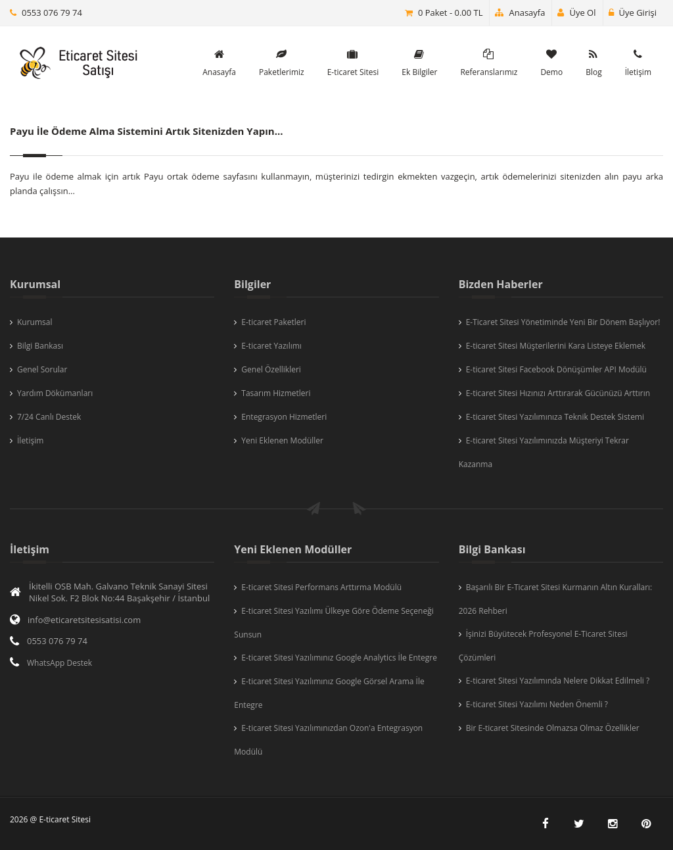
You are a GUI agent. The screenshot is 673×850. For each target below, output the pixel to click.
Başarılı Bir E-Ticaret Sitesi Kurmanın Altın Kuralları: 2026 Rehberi (556, 599)
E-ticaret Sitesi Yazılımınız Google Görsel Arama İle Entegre (329, 693)
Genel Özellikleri (271, 369)
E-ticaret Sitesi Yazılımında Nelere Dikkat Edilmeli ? (557, 680)
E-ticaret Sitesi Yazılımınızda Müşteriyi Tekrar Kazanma (544, 452)
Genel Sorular (42, 369)
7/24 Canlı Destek (49, 416)
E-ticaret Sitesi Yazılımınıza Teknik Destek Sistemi (555, 416)
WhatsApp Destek (59, 662)
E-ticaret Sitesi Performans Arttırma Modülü (321, 587)
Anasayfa (520, 12)
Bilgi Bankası (40, 345)
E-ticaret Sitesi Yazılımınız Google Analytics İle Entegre (339, 657)
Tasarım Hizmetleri (275, 393)
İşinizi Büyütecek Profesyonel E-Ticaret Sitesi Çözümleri (543, 645)
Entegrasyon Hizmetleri (284, 416)
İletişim (30, 440)
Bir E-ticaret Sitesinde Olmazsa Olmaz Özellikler (552, 728)
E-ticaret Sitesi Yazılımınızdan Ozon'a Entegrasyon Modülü (328, 739)
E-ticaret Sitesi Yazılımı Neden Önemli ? (537, 704)
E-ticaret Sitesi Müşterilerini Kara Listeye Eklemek (555, 345)
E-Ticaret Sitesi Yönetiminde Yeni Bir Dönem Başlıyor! (563, 322)
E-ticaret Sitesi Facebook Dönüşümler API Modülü (556, 369)
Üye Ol (576, 12)
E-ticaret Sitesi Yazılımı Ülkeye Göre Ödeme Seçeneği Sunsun (333, 622)
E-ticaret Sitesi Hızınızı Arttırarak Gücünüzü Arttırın (558, 393)
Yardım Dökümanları (55, 393)
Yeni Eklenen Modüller (282, 440)
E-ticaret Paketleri (273, 322)
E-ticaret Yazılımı (271, 345)
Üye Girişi (633, 12)
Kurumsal (35, 322)
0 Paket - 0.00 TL (450, 12)
